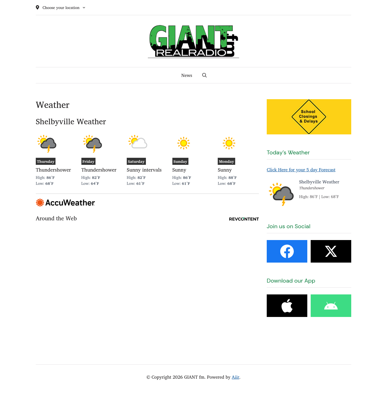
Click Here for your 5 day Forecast (301, 169)
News (186, 75)
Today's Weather (288, 152)
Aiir (235, 377)
